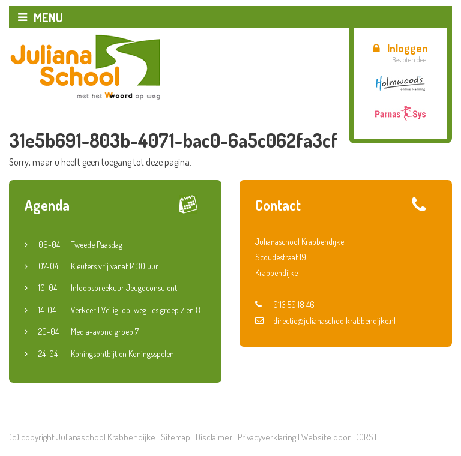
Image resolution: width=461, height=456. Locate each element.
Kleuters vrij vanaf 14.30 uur (98, 266)
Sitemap (175, 437)
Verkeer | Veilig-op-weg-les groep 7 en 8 (119, 310)
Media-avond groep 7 (88, 331)
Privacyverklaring (267, 437)
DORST (366, 437)
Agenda (47, 205)
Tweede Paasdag (80, 244)
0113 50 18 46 (285, 304)
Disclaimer (214, 437)
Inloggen (400, 48)
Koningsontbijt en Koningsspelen (106, 354)
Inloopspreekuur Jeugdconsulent (107, 288)
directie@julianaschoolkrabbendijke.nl (325, 321)
